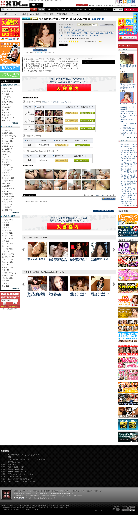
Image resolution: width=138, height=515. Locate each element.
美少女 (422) (6, 115)
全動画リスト (120, 5)
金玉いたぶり (105, 33)
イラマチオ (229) (8, 197)
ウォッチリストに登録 (106, 25)
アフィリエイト (65, 491)
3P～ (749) (6, 183)
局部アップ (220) (8, 254)
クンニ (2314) (7, 149)
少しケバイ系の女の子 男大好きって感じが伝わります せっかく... (129, 152)
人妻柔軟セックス (14, 477)
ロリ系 (61, 9)
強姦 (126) (5, 225)
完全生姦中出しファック (128, 103)
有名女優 (81, 30)
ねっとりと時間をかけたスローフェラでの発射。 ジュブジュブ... (129, 189)
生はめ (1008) (7, 199)
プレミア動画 (34, 14)
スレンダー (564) (8, 118)
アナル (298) (6, 130)
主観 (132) (5, 228)
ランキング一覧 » (131, 137)
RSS (125, 2)
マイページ (82, 5)
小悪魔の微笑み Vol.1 (128, 128)
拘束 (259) (5, 222)
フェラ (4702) (7, 170)
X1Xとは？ (100, 5)
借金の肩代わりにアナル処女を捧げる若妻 (57, 294)
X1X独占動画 (48, 14)
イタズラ (90, 9)
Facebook (133, 2)
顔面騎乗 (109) (7, 146)
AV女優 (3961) (7, 89)
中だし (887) (6, 207)
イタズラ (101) (7, 244)
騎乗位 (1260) (7, 210)
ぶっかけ (104, 9)
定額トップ (36, 5)
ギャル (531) (6, 107)
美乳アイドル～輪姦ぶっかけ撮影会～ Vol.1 (100, 294)
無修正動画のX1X (14, 4)
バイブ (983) (6, 165)
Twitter (129, 2)
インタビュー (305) (9, 136)
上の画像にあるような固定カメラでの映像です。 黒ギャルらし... (129, 195)
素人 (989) (5, 94)
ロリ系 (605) (6, 97)
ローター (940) (7, 181)
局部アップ (97, 9)
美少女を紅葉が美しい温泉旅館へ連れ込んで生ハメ (128, 66)
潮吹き (79, 9)
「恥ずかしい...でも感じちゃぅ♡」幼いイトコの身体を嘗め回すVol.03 (128, 86)
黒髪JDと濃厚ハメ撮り (16, 467)
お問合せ (55, 491)
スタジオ (95, 36)
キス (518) (5, 191)
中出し (86, 33)
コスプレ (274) (7, 259)
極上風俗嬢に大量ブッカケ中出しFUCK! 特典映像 (58, 260)
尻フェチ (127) (7, 262)
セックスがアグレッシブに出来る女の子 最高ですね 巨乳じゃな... (129, 158)
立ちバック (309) (8, 189)
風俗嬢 (73, 33)
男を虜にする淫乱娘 (15, 469)
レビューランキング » (129, 205)
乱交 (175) (5, 281)
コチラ (16, 309)
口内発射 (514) (7, 194)
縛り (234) (5, 157)
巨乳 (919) (5, 110)
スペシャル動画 (20, 14)
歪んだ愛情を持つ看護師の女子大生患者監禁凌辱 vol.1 (36, 295)
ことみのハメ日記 (127, 130)
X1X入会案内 (10, 29)
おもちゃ (66, 36)
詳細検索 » (15, 123)
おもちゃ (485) (7, 141)
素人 (65, 9)
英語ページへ (117, 2)
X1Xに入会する (69, 87)
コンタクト (121, 2)
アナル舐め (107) (8, 205)
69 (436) (5, 154)
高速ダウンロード (87, 113)
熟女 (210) (5, 104)
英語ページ (98, 491)
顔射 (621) (5, 144)
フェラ (72, 36)
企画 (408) (5, 251)
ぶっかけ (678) (7, 238)
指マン (88, 36)
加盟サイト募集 (78, 491)
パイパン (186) (7, 278)
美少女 (84, 9)
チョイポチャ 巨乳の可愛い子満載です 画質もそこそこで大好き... (129, 146)
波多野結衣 (98, 19)
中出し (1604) (7, 230)
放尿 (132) (5, 173)
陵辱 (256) (5, 241)
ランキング (76, 14)
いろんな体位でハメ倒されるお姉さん (22, 481)
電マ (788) (5, 162)
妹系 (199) (5, 99)
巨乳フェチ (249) (8, 257)
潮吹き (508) (6, 152)
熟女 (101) (5, 286)
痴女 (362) (5, 112)
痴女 (70, 30)
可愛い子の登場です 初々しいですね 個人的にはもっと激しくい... (129, 170)
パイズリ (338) (7, 167)
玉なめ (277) (6, 186)
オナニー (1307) (8, 138)
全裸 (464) (5, 270)
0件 (100, 41)
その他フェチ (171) (9, 273)
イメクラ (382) (7, 220)
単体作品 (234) (7, 275)
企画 (97, 33)
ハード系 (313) (7, 249)
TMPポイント (40, 52)
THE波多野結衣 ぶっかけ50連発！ (100, 260)
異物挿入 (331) (7, 133)
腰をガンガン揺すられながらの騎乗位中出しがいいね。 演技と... (129, 201)
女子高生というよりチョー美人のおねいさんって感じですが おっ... (129, 164)
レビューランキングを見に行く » (104, 210)
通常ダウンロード (71, 113)
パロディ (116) (7, 236)
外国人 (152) (6, 120)
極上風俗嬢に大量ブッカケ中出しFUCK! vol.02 (79, 260)
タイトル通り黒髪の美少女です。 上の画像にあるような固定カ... (129, 183)
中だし (74, 9)
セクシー (80, 33)
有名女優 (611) (7, 91)
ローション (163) (8, 178)
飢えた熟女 (12, 464)
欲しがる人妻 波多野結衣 (36, 260)
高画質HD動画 (62, 14)
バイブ (77, 36)
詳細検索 (36, 491)
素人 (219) (5, 265)
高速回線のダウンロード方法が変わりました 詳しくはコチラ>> (58, 102)
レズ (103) (5, 283)
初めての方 (109, 5)
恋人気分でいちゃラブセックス (19, 472)
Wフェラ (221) (7, 202)
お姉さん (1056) (8, 102)
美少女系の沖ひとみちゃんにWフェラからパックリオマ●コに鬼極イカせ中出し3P (128, 114)
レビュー (89, 14)
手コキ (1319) (7, 159)
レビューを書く (40, 50)
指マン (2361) (7, 175)
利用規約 (89, 491)
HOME (91, 5)
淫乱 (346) (5, 246)
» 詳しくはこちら (32, 509)
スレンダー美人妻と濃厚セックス (20, 479)
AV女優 (75, 30)
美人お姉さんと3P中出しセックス (20, 474)
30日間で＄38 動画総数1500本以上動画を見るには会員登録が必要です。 (69, 80)
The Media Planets (123, 508)
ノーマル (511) (7, 233)
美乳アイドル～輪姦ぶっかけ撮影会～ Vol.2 (79, 294)
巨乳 (69, 9)
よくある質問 (131, 5)
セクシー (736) (7, 267)
